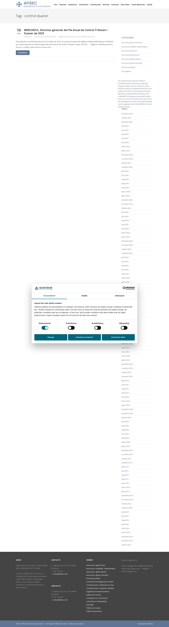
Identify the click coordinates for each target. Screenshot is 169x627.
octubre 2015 (126, 545)
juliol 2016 (124, 512)
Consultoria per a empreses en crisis (100, 585)
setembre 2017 (126, 463)
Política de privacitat (94, 611)
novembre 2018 (127, 413)
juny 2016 (124, 516)
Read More (22, 52)
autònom (130, 83)
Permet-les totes (118, 337)
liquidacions (133, 96)
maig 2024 (125, 179)
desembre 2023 (127, 200)
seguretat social (128, 104)
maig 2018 (125, 430)
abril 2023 (124, 224)
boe (135, 83)
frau (136, 91)
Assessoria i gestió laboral (130, 59)
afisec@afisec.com (59, 574)
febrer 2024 (125, 192)
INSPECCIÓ (136, 94)
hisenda (147, 91)
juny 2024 (124, 175)
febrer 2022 (125, 278)
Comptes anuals (130, 86)
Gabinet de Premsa (93, 595)
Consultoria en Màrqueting (96, 601)
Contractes (140, 86)
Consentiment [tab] (49, 296)
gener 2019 (125, 405)
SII (135, 104)
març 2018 (125, 438)
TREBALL (143, 104)
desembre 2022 (127, 241)
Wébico (150, 624)
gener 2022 (125, 282)
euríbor (120, 91)
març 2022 (125, 274)
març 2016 (125, 528)
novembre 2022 (127, 245)
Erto (150, 89)
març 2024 (125, 188)
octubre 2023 (126, 208)
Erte (147, 89)
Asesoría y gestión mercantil (131, 43)
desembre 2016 (127, 495)
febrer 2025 (125, 146)
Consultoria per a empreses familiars (100, 588)
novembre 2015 (127, 541)
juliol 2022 (124, 257)
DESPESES (121, 89)
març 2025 (125, 142)
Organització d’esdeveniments (97, 591)
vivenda (127, 107)
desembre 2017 (127, 450)
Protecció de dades (132, 99)
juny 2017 (124, 471)
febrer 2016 (125, 532)
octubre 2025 (126, 118)
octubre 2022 (126, 249)
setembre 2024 (126, 167)
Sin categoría (126, 71)
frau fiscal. (91, 37)
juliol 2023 (124, 212)
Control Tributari (81, 37)
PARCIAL (148, 96)
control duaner (69, 37)
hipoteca (141, 91)
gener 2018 (125, 446)
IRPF (124, 96)
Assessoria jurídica (128, 67)
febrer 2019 (125, 401)
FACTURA (127, 91)
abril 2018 (124, 434)
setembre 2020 (126, 344)
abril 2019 (124, 393)
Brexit (139, 83)
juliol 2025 (124, 126)
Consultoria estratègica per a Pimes (99, 582)
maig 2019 (125, 389)
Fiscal (132, 91)
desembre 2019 (127, 364)
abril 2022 (124, 270)
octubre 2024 (126, 163)
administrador (127, 81)
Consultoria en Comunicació (97, 598)
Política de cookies (93, 608)
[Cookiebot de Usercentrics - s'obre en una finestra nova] (124, 288)
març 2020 (125, 352)
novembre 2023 (127, 204)
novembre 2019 (127, 368)
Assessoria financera (129, 51)
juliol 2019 (124, 380)
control (146, 86)
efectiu (143, 89)
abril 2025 (124, 138)
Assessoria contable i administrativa (134, 47)
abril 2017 (124, 479)
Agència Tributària (138, 81)
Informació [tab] (119, 296)
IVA (128, 96)
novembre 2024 (127, 159)
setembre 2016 (126, 508)
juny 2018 (124, 426)
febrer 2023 (125, 233)
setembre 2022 (126, 253)
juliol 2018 (124, 422)
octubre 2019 (126, 372)
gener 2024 (125, 196)
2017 (119, 81)
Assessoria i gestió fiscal (130, 55)
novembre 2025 (127, 114)
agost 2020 (125, 348)
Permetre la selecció (84, 337)
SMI (138, 104)
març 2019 (125, 397)
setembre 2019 (126, 376)
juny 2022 (124, 261)
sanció (120, 104)
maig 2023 (125, 220)
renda (138, 101)
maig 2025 (125, 134)
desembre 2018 (127, 409)
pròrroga (142, 99)
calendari (144, 83)
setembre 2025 (126, 122)
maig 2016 (125, 520)
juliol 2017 (124, 467)
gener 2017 (125, 491)
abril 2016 (124, 524)
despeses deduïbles (133, 89)
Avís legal (89, 605)
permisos (121, 99)
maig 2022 (125, 266)
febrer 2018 (125, 442)
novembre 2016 (127, 500)
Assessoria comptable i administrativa (100, 568)
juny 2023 (124, 216)
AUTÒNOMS (122, 83)
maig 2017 (125, 475)
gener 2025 (125, 151)
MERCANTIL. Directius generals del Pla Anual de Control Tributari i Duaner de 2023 (66, 31)
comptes (121, 86)
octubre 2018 (126, 417)
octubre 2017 (126, 458)
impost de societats (125, 94)
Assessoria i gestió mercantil (46, 37)
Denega (51, 337)
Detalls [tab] (84, 296)
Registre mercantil (129, 101)
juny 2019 (124, 385)
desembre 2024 (127, 155)
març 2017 (125, 483)
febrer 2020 (125, 356)
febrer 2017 (125, 487)
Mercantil (141, 96)
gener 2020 (125, 360)
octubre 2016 (126, 504)
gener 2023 (125, 237)
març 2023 (125, 229)
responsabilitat (146, 101)
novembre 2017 (127, 454)
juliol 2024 (124, 171)
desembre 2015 (127, 537)
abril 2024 (124, 183)
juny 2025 (124, 130)
